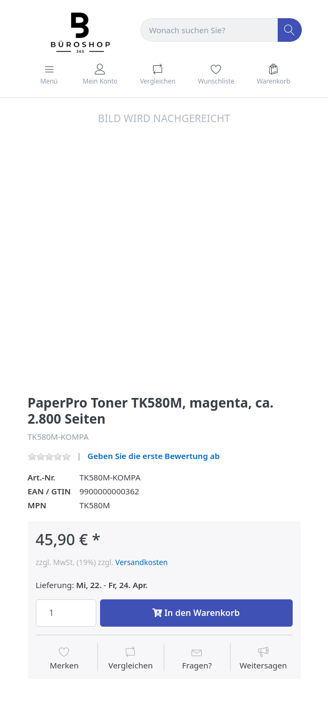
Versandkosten (142, 562)
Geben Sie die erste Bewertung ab (154, 455)
